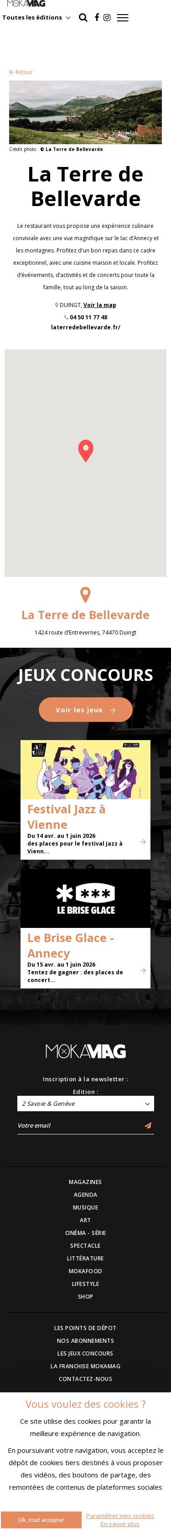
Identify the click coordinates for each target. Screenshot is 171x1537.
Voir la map (99, 305)
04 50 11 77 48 (88, 317)
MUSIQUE (85, 1207)
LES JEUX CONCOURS (85, 1353)
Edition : (85, 1092)
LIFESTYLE (85, 1284)
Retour (21, 72)
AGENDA (86, 1195)
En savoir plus (120, 1524)
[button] (85, 451)
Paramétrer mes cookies (120, 1516)
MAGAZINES (85, 1182)
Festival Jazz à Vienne (66, 816)
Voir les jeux (86, 709)
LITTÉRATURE (85, 1258)
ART (85, 1220)
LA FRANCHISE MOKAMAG (85, 1366)
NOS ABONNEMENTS (85, 1341)
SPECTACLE (85, 1246)
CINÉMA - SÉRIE (85, 1233)
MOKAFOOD (86, 1271)
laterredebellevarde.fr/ (85, 327)
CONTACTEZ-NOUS (85, 1379)
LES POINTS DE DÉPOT (85, 1328)
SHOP (85, 1296)
